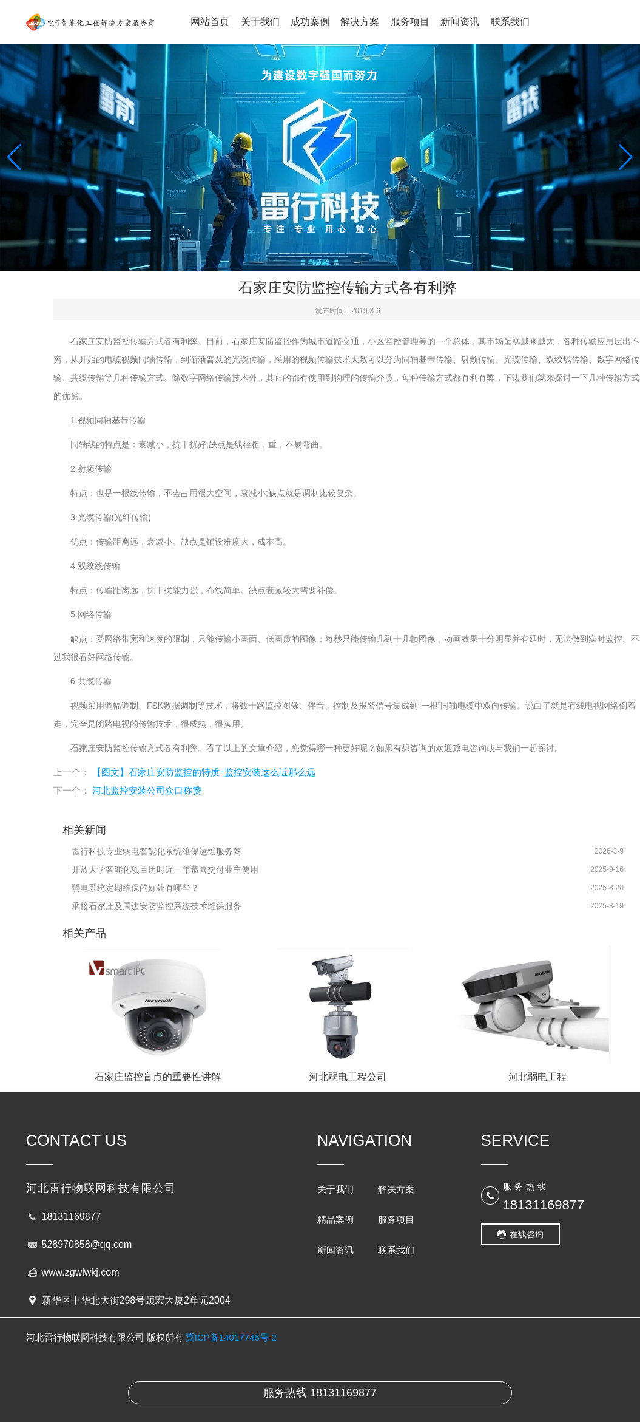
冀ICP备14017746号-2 (231, 1337)
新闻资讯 (459, 21)
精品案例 (335, 1219)
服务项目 (410, 21)
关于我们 (260, 21)
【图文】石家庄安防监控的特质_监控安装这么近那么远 (203, 772)
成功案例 (310, 21)
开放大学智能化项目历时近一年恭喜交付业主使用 (165, 869)
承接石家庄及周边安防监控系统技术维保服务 (156, 906)
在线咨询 (527, 1234)
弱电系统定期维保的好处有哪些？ (135, 888)
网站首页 (209, 21)
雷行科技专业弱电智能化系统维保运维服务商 (156, 851)
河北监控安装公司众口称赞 (146, 790)
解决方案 (359, 21)
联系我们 (510, 21)
